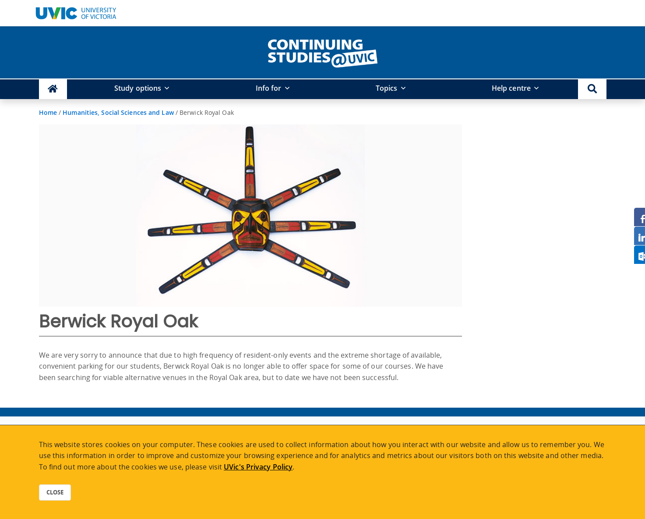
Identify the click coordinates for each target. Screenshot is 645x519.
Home (48, 112)
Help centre (511, 88)
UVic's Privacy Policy (258, 467)
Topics (387, 88)
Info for (269, 88)
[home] (322, 52)
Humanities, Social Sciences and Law (118, 112)
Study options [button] (137, 88)
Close (54, 492)
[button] (592, 89)
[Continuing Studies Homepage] (53, 89)
